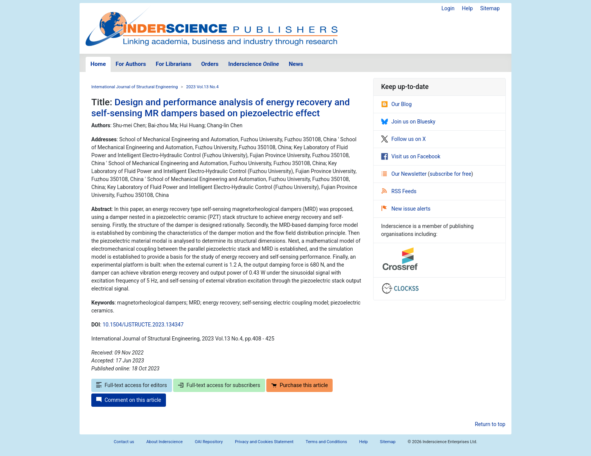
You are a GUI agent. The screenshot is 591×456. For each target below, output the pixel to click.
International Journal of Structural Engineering (134, 86)
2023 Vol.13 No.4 (202, 86)
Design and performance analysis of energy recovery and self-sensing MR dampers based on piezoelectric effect (220, 108)
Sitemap (490, 8)
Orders (210, 64)
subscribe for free (450, 174)
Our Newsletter (404, 174)
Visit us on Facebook (410, 156)
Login (448, 8)
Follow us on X (403, 139)
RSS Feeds (398, 191)
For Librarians (173, 64)
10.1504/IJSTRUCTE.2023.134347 (143, 325)
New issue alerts (405, 209)
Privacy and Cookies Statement (264, 441)
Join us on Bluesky (408, 122)
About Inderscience (164, 441)
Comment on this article (128, 400)
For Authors (131, 64)
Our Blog (396, 104)
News (296, 64)
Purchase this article (299, 385)
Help (467, 8)
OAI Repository (209, 441)
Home (98, 64)
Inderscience (253, 64)
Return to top (490, 424)
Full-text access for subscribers (219, 385)
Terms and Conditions (326, 441)
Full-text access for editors (131, 385)
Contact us (124, 441)
